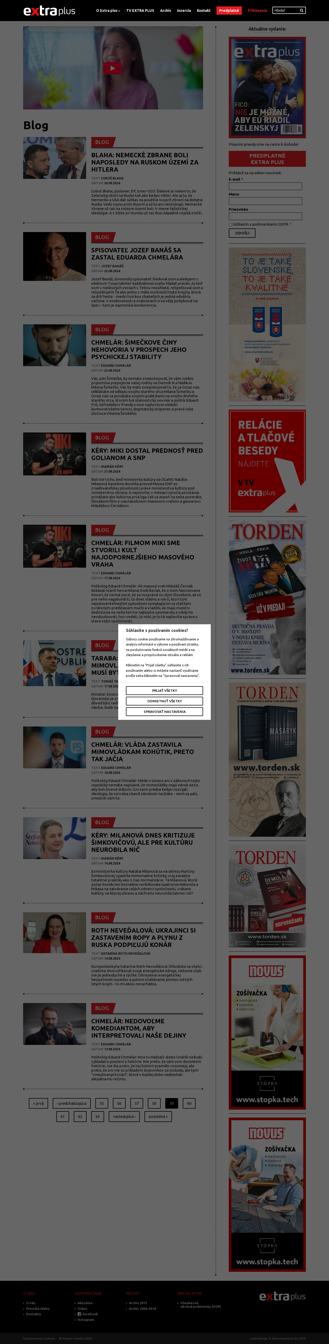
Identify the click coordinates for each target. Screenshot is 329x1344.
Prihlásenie (257, 10)
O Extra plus (106, 10)
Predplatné (229, 10)
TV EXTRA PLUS (140, 10)
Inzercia (184, 10)
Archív (165, 10)
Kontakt (204, 10)
